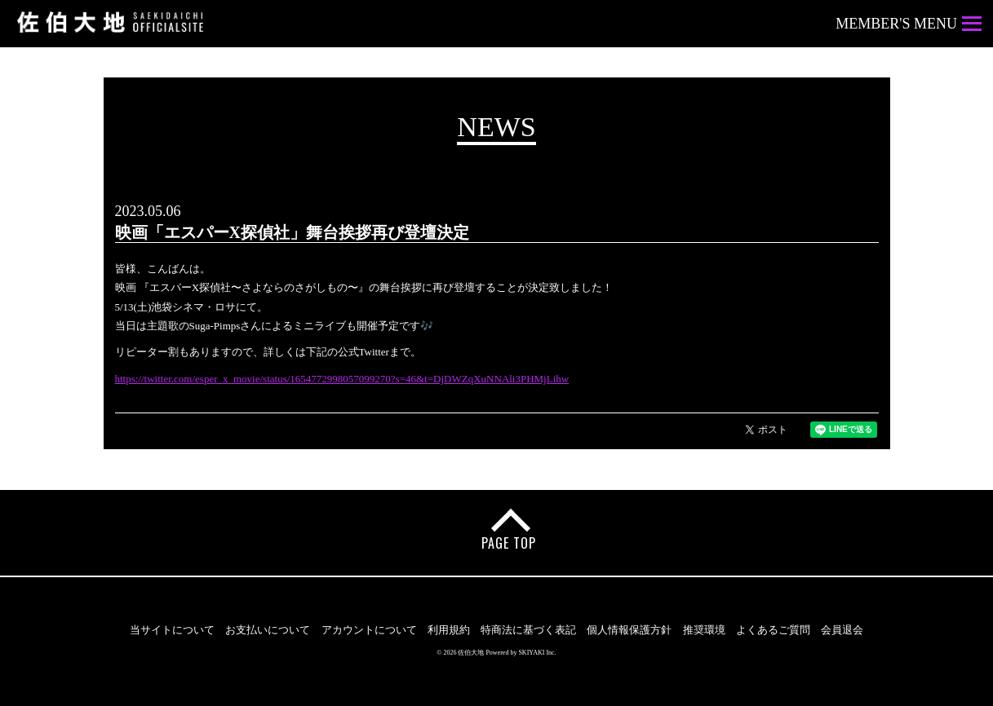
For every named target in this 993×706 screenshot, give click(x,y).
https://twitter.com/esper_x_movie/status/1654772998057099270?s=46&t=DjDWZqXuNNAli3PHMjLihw (342, 379)
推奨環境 (704, 630)
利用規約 (449, 630)
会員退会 (842, 630)
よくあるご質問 (773, 630)
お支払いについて (267, 630)
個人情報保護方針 (629, 630)
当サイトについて (172, 630)
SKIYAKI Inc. (537, 652)
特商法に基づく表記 (528, 630)
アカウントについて (369, 630)
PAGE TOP (508, 543)
